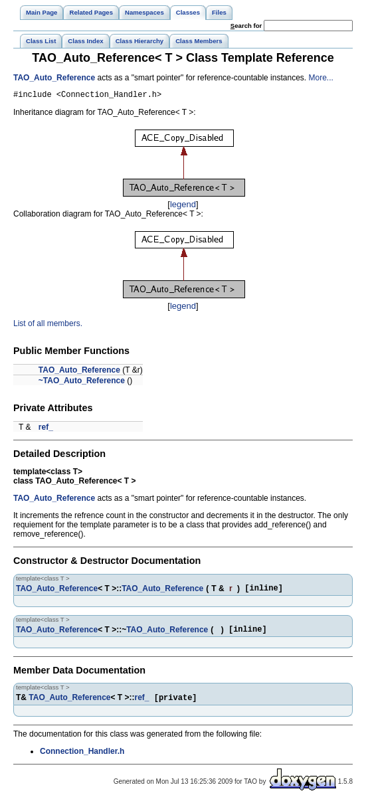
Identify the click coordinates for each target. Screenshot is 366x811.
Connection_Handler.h (82, 758)
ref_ (46, 429)
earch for (246, 25)
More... (320, 77)
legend (183, 206)
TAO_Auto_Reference (54, 77)
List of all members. (47, 325)
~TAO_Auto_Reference (82, 382)
